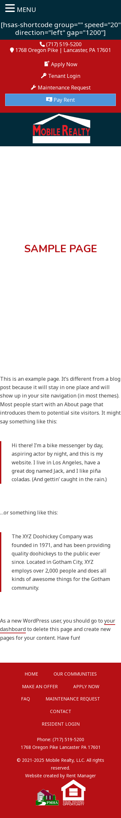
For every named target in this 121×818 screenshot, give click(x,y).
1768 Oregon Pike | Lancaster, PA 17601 (63, 50)
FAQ (25, 699)
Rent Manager (81, 775)
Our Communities (75, 674)
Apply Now (86, 686)
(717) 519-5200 (64, 44)
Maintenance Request (72, 699)
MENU (26, 9)
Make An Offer (40, 686)
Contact (60, 711)
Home (31, 674)
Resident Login (61, 724)
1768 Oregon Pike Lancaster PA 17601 (61, 747)
